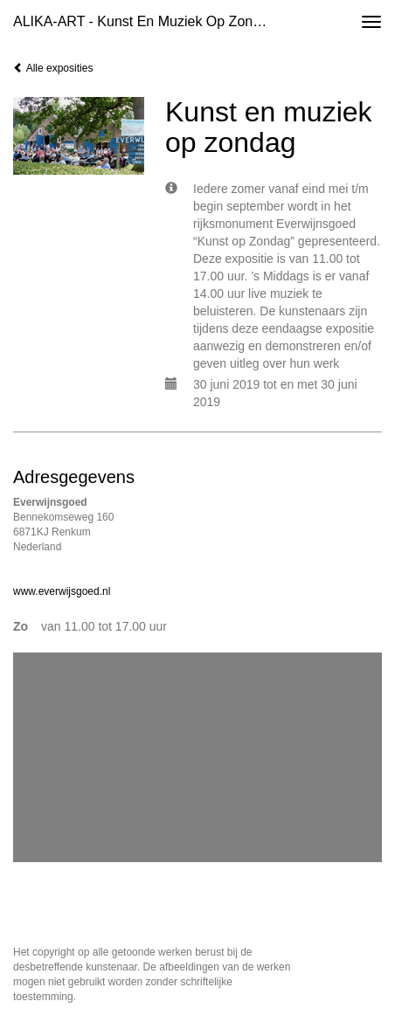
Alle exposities (53, 68)
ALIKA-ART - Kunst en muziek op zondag (144, 21)
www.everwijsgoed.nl (61, 591)
